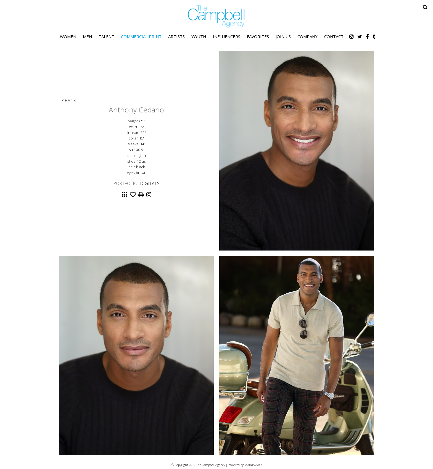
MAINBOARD (253, 465)
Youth (198, 36)
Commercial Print (141, 36)
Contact (334, 36)
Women (68, 36)
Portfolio (125, 183)
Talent (106, 36)
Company (307, 36)
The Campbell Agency (216, 16)
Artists (176, 36)
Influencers (226, 36)
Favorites (258, 36)
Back (69, 101)
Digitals (150, 183)
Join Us (283, 36)
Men (87, 36)
